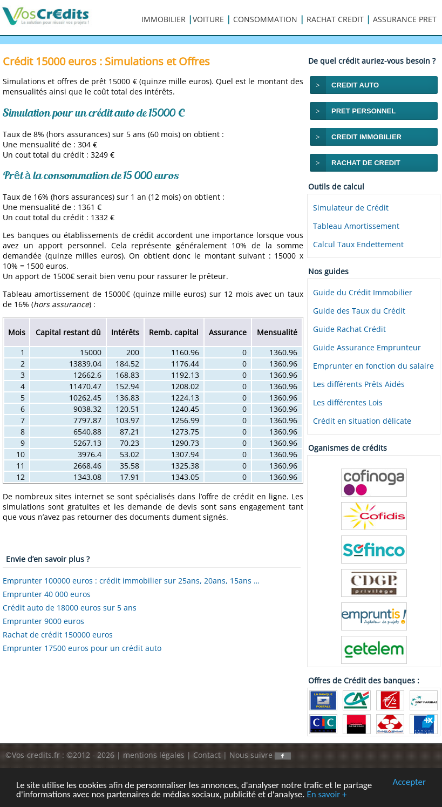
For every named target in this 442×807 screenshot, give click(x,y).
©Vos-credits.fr (33, 755)
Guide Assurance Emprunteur (367, 347)
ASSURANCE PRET (405, 19)
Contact (207, 755)
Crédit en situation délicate (362, 421)
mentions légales (154, 755)
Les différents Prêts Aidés (359, 384)
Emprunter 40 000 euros (47, 594)
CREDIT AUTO (355, 85)
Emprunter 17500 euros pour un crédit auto (82, 648)
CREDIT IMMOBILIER (366, 137)
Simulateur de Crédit (351, 207)
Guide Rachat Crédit (349, 329)
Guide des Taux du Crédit (359, 311)
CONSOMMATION (265, 19)
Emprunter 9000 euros (43, 621)
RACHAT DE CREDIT (365, 163)
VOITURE (208, 19)
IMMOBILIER (163, 19)
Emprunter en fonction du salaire (373, 366)
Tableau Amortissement (356, 226)
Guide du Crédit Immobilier (362, 292)
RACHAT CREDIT (335, 19)
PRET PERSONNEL (363, 111)
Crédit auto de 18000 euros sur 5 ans (70, 607)
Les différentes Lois (348, 402)
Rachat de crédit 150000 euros (58, 634)
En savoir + (326, 795)
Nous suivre (260, 755)
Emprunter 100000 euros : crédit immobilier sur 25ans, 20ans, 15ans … (131, 580)
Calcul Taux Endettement (358, 244)
